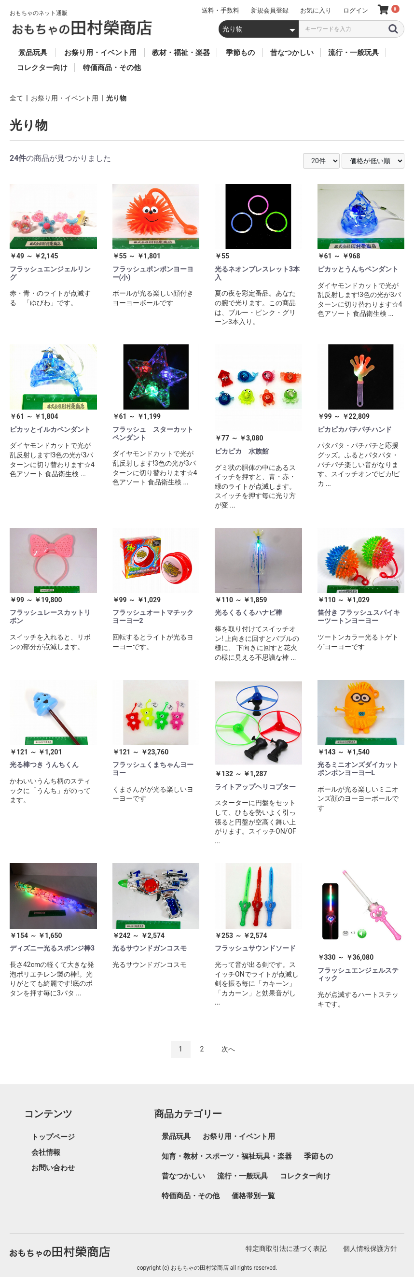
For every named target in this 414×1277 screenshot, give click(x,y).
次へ (228, 1049)
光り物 (116, 98)
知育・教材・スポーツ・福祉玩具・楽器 (227, 1156)
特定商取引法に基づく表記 (286, 1248)
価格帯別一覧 (253, 1196)
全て (16, 98)
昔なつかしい (183, 1176)
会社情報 (45, 1152)
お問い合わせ (53, 1167)
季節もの (318, 1156)
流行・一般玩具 (242, 1176)
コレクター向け (305, 1176)
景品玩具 (176, 1136)
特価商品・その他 (191, 1196)
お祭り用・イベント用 (64, 98)
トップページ (53, 1137)
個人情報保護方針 (370, 1248)
